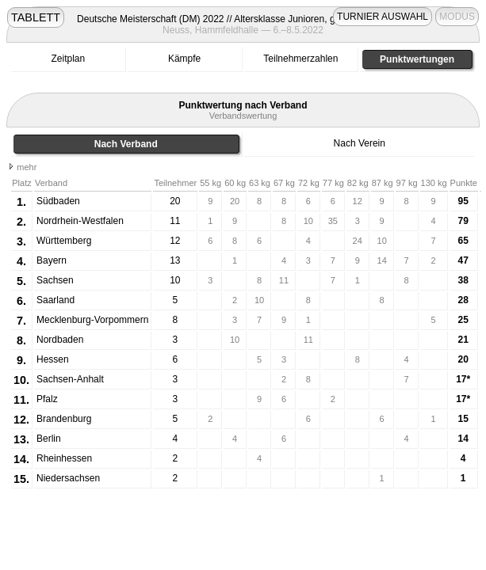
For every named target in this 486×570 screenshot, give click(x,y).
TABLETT (35, 17)
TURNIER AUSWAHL (382, 16)
